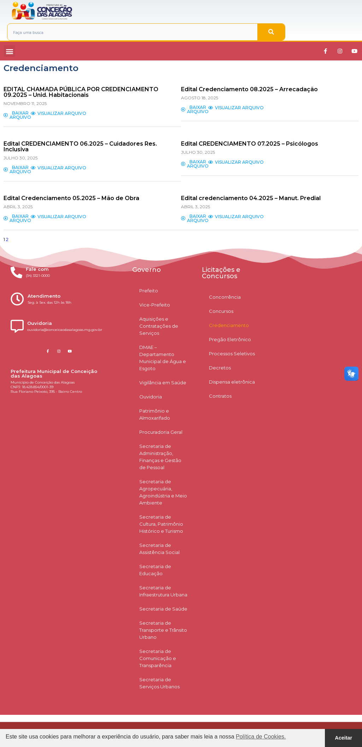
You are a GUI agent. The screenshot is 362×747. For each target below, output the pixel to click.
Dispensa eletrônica (232, 382)
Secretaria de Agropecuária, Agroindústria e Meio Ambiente (163, 492)
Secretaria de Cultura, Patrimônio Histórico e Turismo (161, 524)
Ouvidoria (150, 396)
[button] (9, 51)
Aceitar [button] (343, 738)
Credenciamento (229, 325)
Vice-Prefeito (154, 305)
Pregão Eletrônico (230, 339)
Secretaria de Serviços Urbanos (159, 683)
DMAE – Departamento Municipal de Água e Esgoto (162, 357)
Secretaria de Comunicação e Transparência (157, 658)
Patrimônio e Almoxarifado (154, 414)
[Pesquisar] (271, 32)
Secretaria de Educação (155, 570)
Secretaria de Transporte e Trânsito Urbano (163, 630)
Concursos (221, 311)
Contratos (220, 396)
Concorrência (225, 297)
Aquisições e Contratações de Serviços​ (158, 326)
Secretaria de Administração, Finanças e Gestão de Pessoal (160, 456)
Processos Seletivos (232, 353)
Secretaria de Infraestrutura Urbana (163, 591)
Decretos (220, 367)
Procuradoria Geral (160, 432)
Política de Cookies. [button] (261, 737)
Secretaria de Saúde (163, 609)
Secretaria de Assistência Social (159, 548)
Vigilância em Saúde (162, 382)
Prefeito (148, 290)
